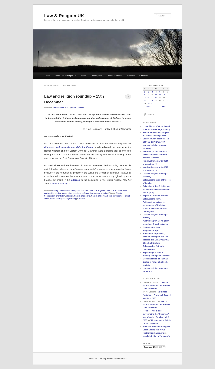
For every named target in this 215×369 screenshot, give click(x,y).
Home (47, 76)
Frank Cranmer (77, 108)
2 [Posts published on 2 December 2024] (148, 92)
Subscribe (143, 76)
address (75, 180)
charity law (75, 191)
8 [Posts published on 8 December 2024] (144, 95)
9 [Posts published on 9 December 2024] (148, 95)
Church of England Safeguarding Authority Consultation (153, 246)
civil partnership (116, 196)
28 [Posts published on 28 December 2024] (167, 101)
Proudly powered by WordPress (112, 358)
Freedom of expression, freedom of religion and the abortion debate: (156, 236)
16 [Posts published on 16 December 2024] (148, 98)
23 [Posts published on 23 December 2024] (148, 101)
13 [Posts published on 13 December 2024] (164, 95)
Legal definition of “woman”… (157, 336)
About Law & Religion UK (66, 76)
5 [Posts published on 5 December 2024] (159, 92)
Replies (81, 199)
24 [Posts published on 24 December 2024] (152, 101)
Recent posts (96, 76)
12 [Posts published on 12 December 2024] (160, 95)
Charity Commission (61, 191)
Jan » (164, 106)
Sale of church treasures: (157, 285)
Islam (70, 193)
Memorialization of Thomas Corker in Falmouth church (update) (155, 262)
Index (83, 76)
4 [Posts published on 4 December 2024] (156, 92)
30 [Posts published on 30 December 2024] (148, 104)
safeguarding (87, 193)
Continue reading (60, 183)
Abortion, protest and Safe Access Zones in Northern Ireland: (155, 154)
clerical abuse (61, 193)
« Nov (148, 106)
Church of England (97, 191)
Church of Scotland (114, 191)
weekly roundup (101, 193)
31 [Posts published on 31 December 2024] (152, 104)
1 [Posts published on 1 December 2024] (144, 92)
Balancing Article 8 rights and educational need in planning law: (156, 189)
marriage (77, 193)
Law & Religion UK (64, 15)
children (84, 191)
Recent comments (115, 76)
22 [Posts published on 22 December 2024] (145, 101)
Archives (131, 76)
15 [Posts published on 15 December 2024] (145, 98)
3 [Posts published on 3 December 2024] (152, 92)
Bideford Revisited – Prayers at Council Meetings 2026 (157, 295)
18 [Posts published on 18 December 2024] (156, 98)
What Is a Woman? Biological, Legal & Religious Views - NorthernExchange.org (156, 330)
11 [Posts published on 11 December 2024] (156, 95)
